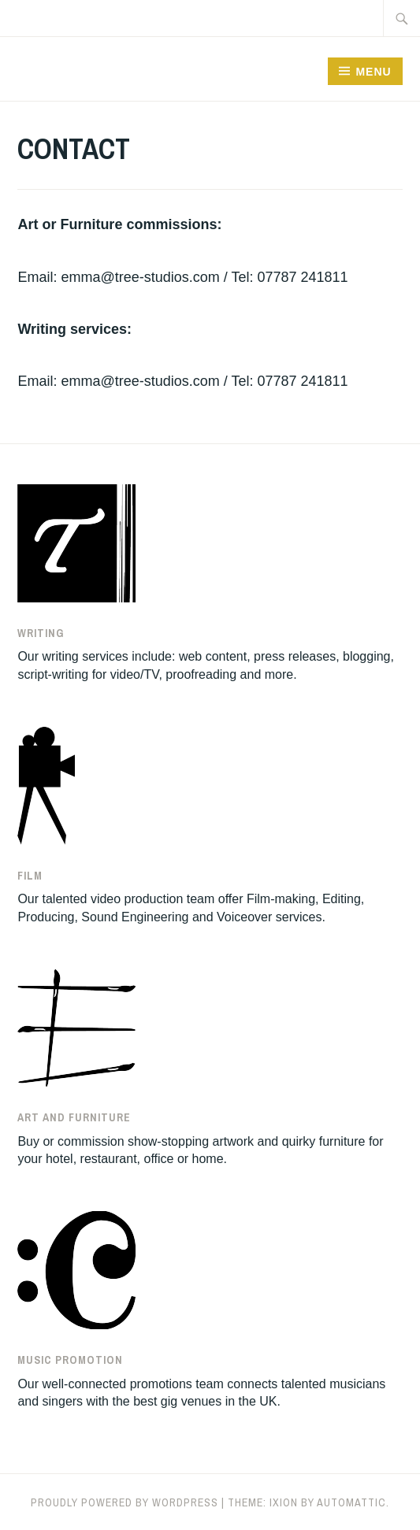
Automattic (351, 1502)
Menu (373, 71)
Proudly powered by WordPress (124, 1502)
